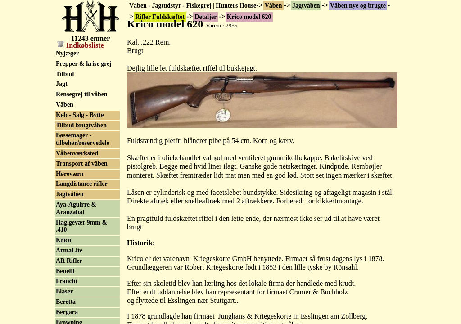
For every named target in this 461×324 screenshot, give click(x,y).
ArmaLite (69, 250)
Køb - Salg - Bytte (80, 115)
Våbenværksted (77, 153)
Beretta (66, 301)
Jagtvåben (306, 5)
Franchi (66, 281)
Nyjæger (67, 53)
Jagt (62, 84)
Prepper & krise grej (84, 63)
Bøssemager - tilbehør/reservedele (82, 139)
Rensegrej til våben (82, 94)
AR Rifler (69, 260)
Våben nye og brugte (358, 5)
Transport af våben (82, 163)
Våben (273, 5)
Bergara (67, 312)
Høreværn (69, 174)
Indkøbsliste (80, 45)
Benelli (65, 271)
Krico (63, 240)
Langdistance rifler (82, 183)
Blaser (64, 291)
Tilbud (65, 74)
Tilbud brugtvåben (81, 125)
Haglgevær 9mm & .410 (81, 226)
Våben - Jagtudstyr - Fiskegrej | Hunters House (192, 5)
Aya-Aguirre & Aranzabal (76, 208)
